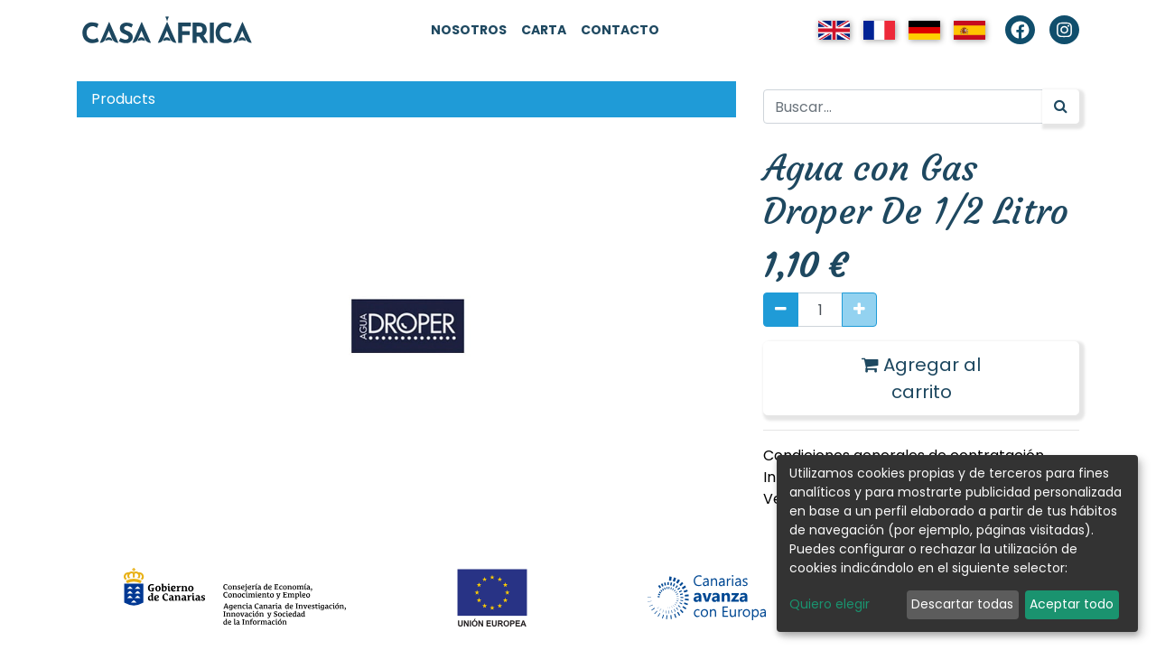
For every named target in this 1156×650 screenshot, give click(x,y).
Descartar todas (962, 604)
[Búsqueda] (1060, 106)
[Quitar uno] (780, 309)
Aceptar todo (1072, 604)
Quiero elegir (829, 604)
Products (123, 98)
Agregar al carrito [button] (921, 378)
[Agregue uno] (859, 309)
